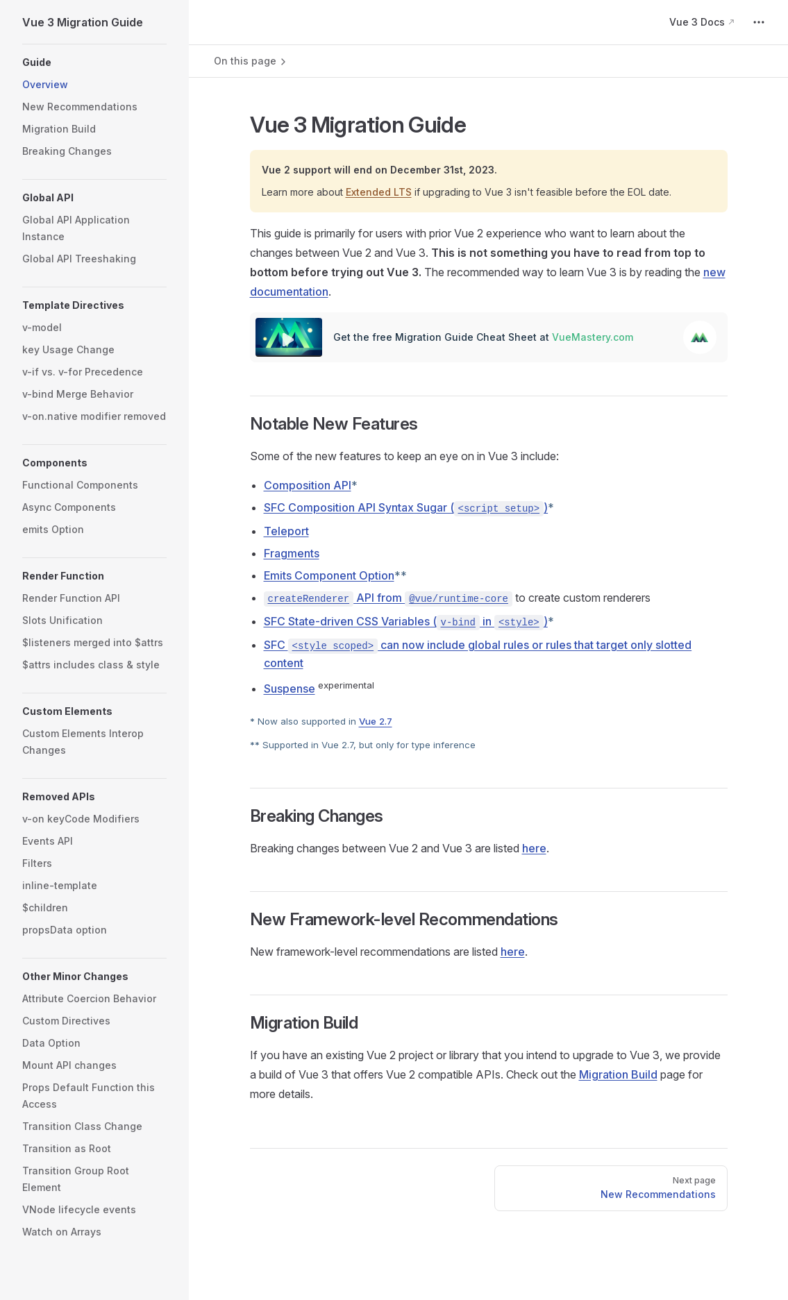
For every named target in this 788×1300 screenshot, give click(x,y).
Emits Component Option (329, 575)
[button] (94, 62)
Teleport (286, 531)
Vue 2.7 (375, 721)
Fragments (291, 553)
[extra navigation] (759, 22)
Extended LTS (379, 192)
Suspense (289, 688)
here (534, 848)
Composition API (307, 485)
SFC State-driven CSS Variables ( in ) (406, 621)
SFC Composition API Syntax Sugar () (406, 507)
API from (388, 598)
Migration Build (618, 1074)
